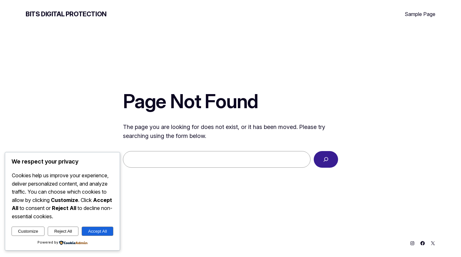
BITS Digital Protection (66, 14)
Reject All (63, 231)
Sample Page (420, 14)
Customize (28, 231)
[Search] (326, 159)
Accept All (97, 231)
